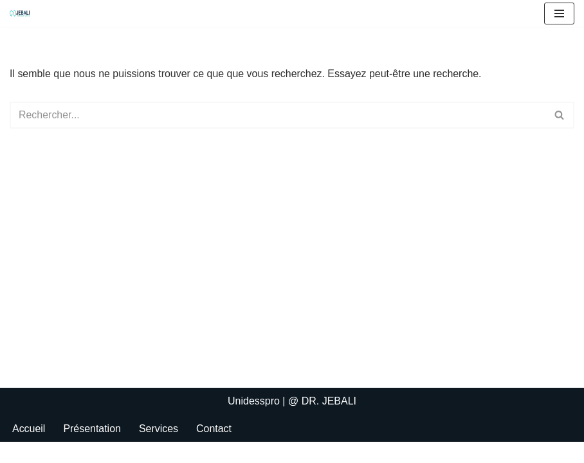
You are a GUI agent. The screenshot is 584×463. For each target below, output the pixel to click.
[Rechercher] (277, 115)
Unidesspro (254, 422)
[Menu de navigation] (559, 13)
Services (158, 449)
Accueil (29, 449)
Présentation (93, 449)
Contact (214, 449)
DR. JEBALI (329, 422)
